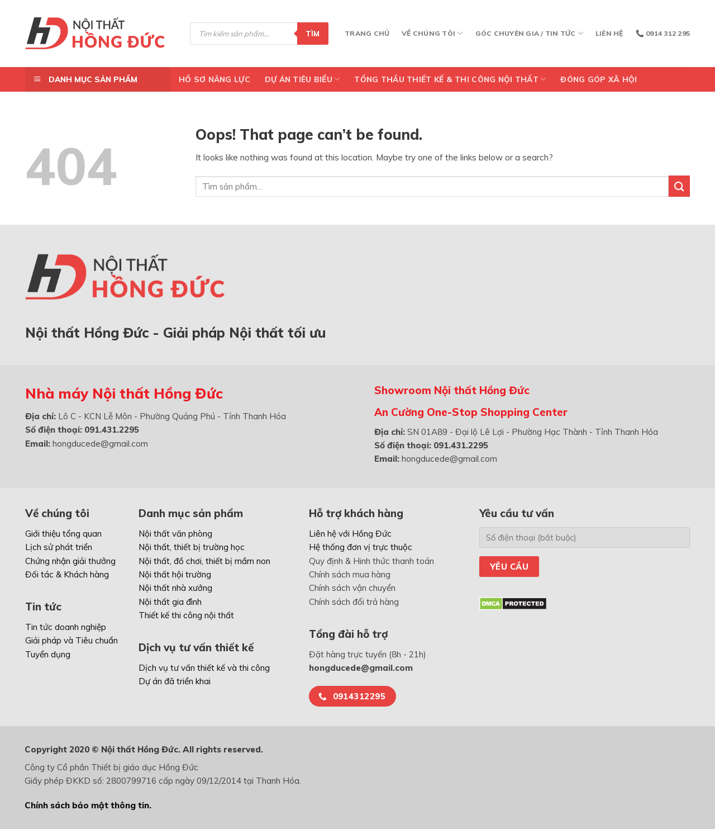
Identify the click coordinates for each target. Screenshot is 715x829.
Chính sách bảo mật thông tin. (88, 805)
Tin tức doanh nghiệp (65, 627)
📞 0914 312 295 (663, 33)
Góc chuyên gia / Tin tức (529, 33)
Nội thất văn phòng (175, 533)
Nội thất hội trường (175, 574)
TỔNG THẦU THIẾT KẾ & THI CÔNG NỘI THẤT (450, 79)
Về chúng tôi (432, 33)
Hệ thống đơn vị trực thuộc (360, 547)
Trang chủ (367, 33)
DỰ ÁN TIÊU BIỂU (302, 79)
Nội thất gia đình (170, 601)
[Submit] (679, 186)
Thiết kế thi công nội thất (186, 615)
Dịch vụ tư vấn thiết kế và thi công (204, 667)
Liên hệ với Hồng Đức (350, 533)
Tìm (313, 33)
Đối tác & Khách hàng (67, 574)
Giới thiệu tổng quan (63, 533)
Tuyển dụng (47, 654)
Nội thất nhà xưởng (175, 587)
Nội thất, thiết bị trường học (192, 547)
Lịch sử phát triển (58, 547)
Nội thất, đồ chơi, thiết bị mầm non (204, 561)
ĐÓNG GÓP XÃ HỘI (598, 79)
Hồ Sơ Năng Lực (214, 79)
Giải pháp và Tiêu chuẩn (71, 640)
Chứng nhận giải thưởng (70, 561)
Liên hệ (609, 33)
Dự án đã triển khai (175, 681)
